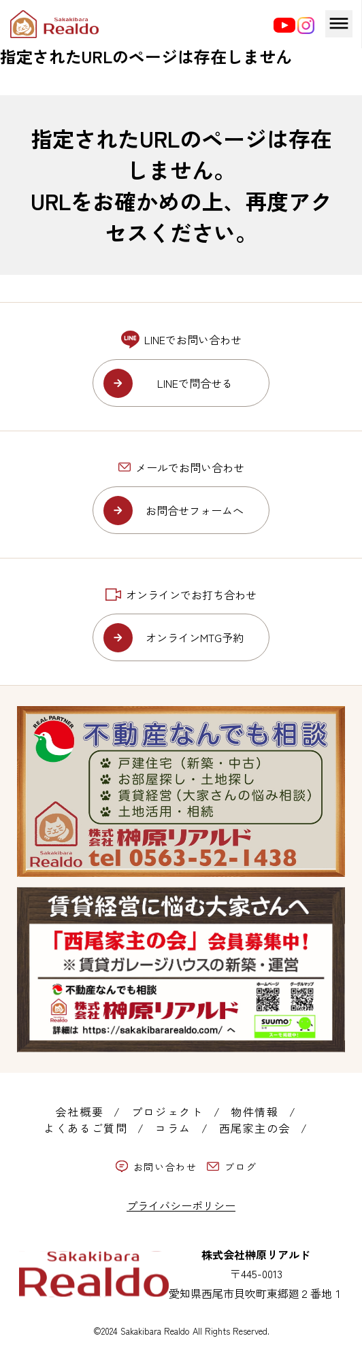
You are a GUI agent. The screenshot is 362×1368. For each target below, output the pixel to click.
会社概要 (79, 1111)
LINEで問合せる (195, 383)
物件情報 (254, 1111)
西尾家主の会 (255, 1128)
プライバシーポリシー (181, 1205)
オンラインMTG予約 (195, 637)
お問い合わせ (156, 1166)
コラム (173, 1128)
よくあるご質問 (85, 1128)
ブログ (232, 1166)
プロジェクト (167, 1111)
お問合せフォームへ (195, 510)
